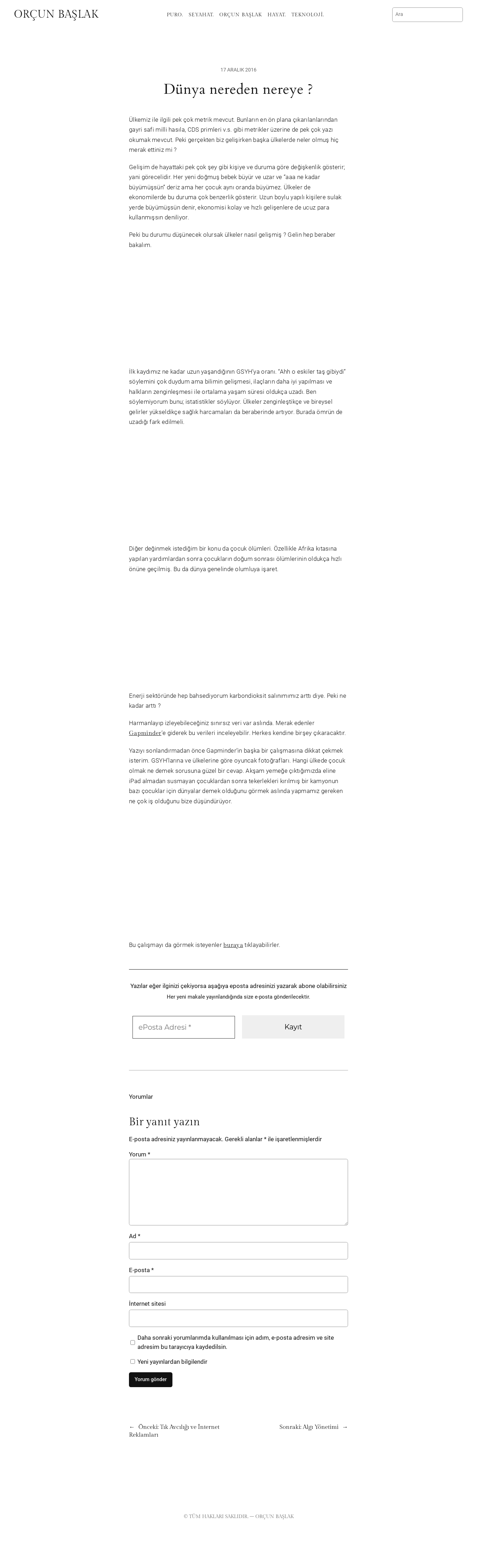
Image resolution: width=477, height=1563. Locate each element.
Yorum (139, 1154)
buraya (233, 945)
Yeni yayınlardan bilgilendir (168, 1361)
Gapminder (145, 733)
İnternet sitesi (147, 1303)
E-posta (141, 1270)
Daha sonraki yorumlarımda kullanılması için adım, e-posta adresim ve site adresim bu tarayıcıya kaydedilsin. (235, 1342)
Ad (134, 1236)
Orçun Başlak (56, 14)
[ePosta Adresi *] (183, 1027)
